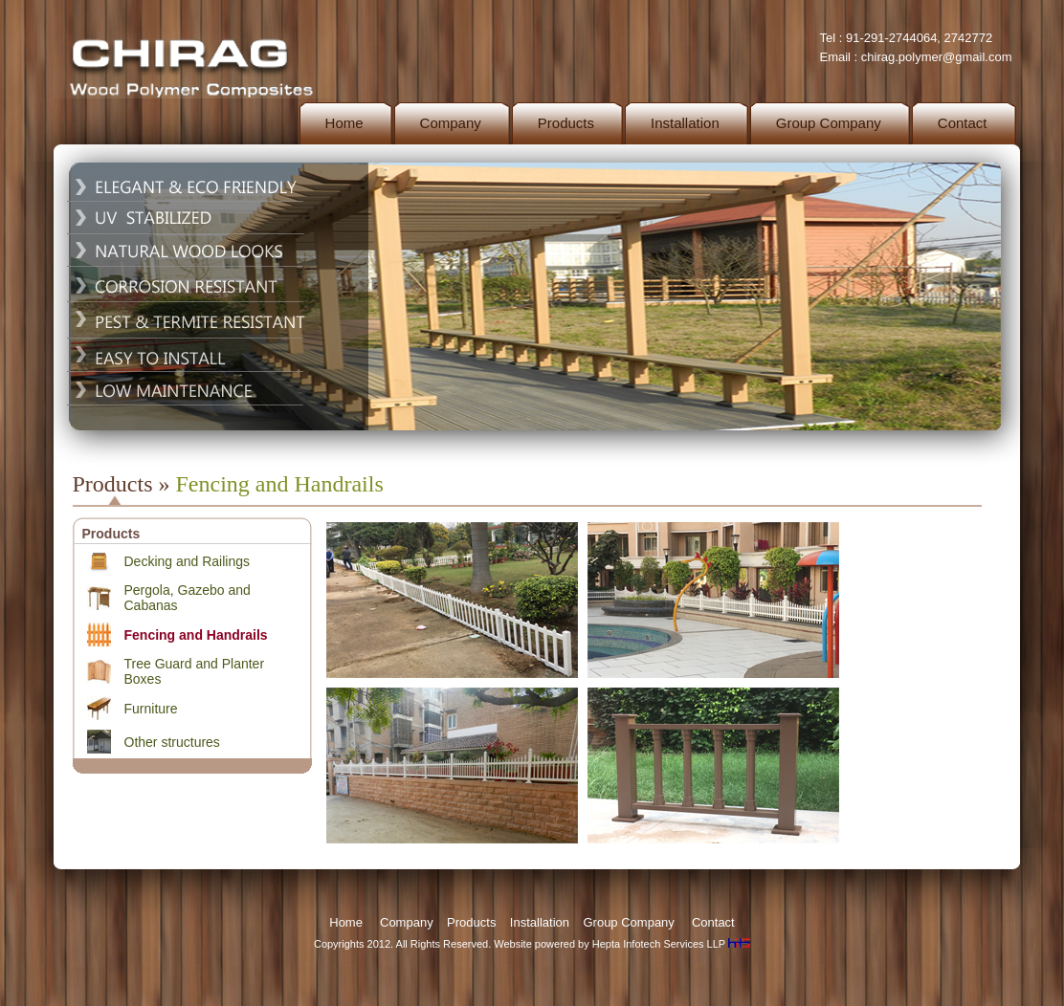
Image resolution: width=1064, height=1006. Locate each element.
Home (346, 922)
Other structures (172, 742)
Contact (713, 922)
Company (406, 922)
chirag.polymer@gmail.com (936, 57)
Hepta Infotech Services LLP (658, 944)
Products (471, 922)
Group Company (628, 922)
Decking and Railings (187, 561)
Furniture (151, 708)
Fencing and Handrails (196, 635)
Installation (539, 922)
